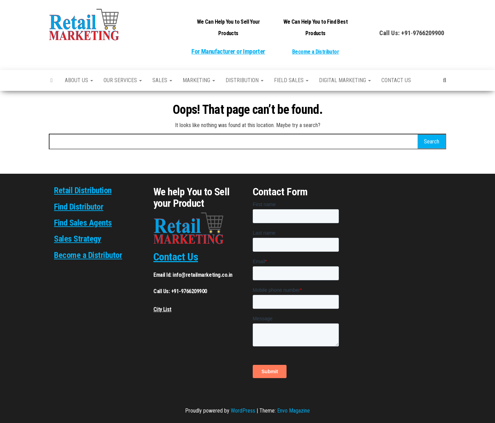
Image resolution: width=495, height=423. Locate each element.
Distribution (245, 80)
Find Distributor (78, 207)
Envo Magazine (293, 410)
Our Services (123, 80)
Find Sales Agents (83, 223)
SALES (162, 80)
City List (162, 309)
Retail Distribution (83, 190)
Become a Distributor (315, 51)
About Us (79, 80)
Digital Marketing (345, 80)
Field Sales (291, 80)
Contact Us (175, 257)
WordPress (243, 410)
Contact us (396, 80)
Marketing (199, 80)
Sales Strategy (77, 239)
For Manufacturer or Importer (228, 51)
